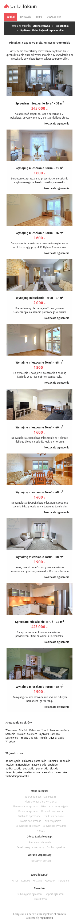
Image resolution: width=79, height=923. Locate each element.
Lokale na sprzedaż (30, 821)
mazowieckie (38, 764)
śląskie (54, 768)
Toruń (45, 730)
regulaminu (46, 917)
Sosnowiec (11, 737)
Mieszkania (62, 25)
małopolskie (22, 764)
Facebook (50, 880)
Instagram (63, 880)
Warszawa (11, 730)
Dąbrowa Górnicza (49, 734)
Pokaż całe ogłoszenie (56, 123)
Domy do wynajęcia (52, 811)
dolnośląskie (12, 761)
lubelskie (53, 761)
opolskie (53, 764)
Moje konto (40, 899)
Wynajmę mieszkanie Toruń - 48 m (39, 362)
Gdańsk (23, 730)
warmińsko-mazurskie (54, 772)
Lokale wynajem (52, 821)
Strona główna (41, 25)
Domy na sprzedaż (28, 811)
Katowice (34, 730)
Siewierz (32, 734)
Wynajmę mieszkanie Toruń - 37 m (39, 298)
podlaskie (28, 768)
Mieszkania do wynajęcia (54, 806)
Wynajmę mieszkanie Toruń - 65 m (39, 687)
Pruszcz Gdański (29, 737)
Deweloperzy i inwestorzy (30, 847)
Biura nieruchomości (40, 842)
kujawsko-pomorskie (34, 761)
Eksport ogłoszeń (54, 894)
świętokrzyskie (13, 772)
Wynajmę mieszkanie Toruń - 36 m (39, 233)
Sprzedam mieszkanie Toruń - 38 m (39, 622)
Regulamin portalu (41, 860)
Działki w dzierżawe (53, 816)
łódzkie (9, 764)
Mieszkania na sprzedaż (26, 806)
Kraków (21, 734)
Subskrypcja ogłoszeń (29, 894)
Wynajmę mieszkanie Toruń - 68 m (39, 557)
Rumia (43, 737)
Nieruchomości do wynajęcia (40, 801)
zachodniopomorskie (17, 776)
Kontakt (25, 880)
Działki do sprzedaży (28, 816)
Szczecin (10, 734)
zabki (61, 737)
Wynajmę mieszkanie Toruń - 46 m (39, 427)
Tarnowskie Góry (59, 730)
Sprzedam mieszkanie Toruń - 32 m (39, 103)
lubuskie (65, 761)
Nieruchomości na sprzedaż (40, 796)
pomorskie (42, 768)
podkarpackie (13, 768)
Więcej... (40, 830)
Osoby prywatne (56, 847)
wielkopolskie (32, 772)
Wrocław (10, 741)
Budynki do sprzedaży (28, 825)
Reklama (37, 880)
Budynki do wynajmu (54, 825)
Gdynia (53, 737)
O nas (15, 880)
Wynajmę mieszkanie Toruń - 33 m (39, 168)
